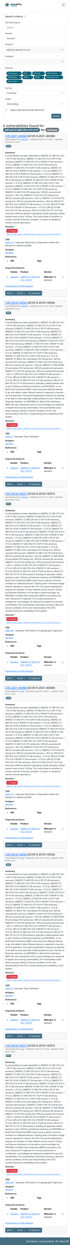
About (62, 1241)
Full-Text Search (12, 22)
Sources (9, 68)
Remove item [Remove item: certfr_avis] (19, 77)
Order (8, 99)
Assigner (9, 56)
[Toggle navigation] (63, 4)
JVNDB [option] (39, 77)
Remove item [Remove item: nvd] (29, 73)
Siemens (52, 130)
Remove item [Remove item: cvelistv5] (20, 73)
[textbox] (23, 81)
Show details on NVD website (19, 286)
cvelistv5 (24, 139)
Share (21, 293)
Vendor (8, 33)
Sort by (8, 88)
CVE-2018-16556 (16, 302)
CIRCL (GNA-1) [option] (14, 81)
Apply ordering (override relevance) (27, 110)
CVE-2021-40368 (16, 136)
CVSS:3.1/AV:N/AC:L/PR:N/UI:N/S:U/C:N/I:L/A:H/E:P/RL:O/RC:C (33, 623)
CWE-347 (9, 630)
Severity (10, 226)
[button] (7, 277)
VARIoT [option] (27, 77)
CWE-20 (8, 436)
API (57, 1241)
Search (56, 116)
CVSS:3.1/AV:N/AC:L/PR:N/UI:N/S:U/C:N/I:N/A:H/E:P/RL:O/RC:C (33, 234)
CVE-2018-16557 (16, 493)
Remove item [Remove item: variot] (31, 77)
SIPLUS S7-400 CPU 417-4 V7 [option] (34, 50)
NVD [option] (26, 73)
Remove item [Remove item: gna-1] (20, 81)
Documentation (46, 1241)
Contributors (32, 1241)
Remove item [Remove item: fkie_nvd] (43, 73)
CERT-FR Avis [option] (13, 77)
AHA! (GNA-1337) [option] (54, 77)
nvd (22, 691)
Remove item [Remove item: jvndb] (42, 77)
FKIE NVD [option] (38, 73)
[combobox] (35, 50)
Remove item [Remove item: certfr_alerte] (60, 73)
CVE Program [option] (14, 73)
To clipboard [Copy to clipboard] (34, 293)
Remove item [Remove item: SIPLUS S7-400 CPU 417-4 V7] (60, 50)
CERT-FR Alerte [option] (53, 73)
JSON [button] (10, 293)
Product (9, 44)
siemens (9, 252)
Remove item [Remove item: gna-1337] (61, 77)
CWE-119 (9, 242)
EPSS (8, 146)
